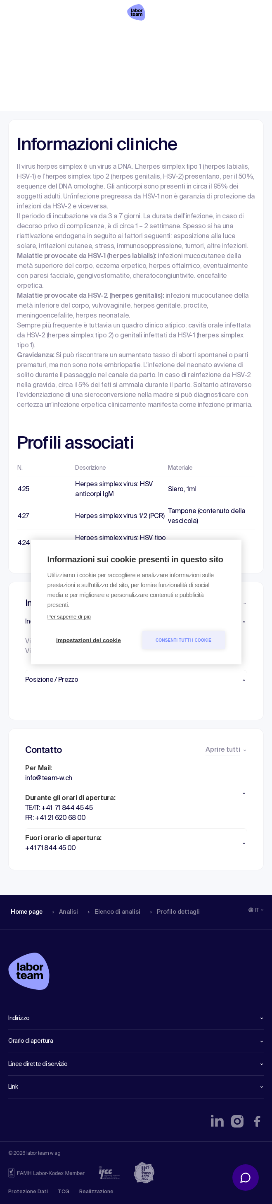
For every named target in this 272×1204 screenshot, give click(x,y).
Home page (26, 35)
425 (23, 489)
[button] (136, 680)
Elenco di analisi (111, 35)
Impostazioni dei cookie (88, 640)
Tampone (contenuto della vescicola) (206, 516)
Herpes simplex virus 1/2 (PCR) (120, 516)
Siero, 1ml (182, 489)
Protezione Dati (28, 1192)
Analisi (63, 35)
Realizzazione (96, 1192)
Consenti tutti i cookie (183, 640)
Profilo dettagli (172, 35)
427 (23, 516)
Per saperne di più (69, 617)
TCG (63, 1192)
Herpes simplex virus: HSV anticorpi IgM (114, 489)
